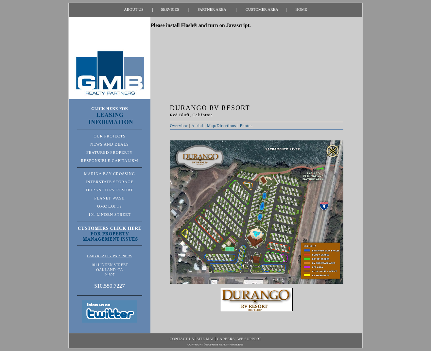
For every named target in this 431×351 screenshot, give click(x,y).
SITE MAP (205, 339)
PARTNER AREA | (213, 9)
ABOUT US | (138, 9)
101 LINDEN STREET (109, 214)
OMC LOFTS (109, 206)
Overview (179, 125)
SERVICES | (171, 9)
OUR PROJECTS (110, 136)
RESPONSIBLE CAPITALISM (109, 160)
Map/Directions (221, 125)
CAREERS (225, 339)
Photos (246, 125)
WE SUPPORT (249, 339)
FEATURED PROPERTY (109, 152)
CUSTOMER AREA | (262, 9)
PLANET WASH (109, 198)
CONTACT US (182, 339)
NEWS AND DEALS (109, 144)
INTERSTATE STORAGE (109, 182)
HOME (297, 9)
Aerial (197, 125)
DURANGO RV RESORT (109, 190)
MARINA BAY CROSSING (109, 173)
